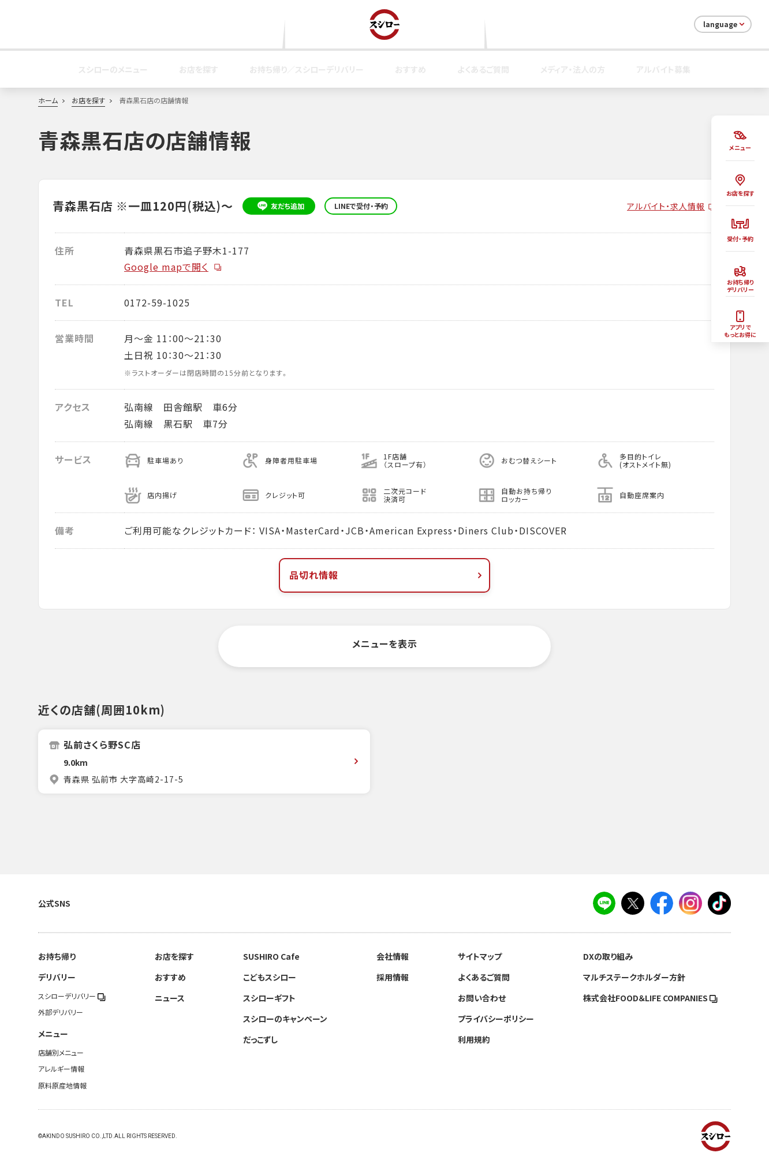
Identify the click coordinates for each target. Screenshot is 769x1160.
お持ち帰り (57, 956)
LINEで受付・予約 (361, 206)
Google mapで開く (173, 267)
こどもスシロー (269, 977)
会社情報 (392, 956)
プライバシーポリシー (496, 1018)
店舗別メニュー (61, 1052)
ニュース (170, 998)
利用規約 (474, 1039)
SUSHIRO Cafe (271, 956)
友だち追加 (279, 206)
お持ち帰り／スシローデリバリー (306, 69)
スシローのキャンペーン (285, 1018)
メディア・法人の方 (572, 69)
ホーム (48, 100)
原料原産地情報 (62, 1085)
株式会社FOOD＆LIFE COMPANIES (650, 998)
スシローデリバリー (72, 996)
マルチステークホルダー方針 (634, 977)
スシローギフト (269, 998)
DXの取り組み (608, 956)
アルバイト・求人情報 (666, 206)
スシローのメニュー (113, 69)
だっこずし (260, 1039)
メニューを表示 (384, 643)
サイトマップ (480, 956)
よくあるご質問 (483, 69)
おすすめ (410, 69)
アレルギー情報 (61, 1069)
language (724, 24)
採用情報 (392, 977)
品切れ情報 (386, 575)
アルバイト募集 (663, 69)
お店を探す (198, 69)
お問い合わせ (482, 998)
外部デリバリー (60, 1012)
